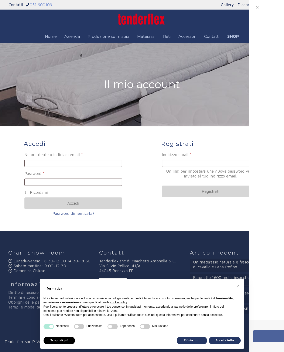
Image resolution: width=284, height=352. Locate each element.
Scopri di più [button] (59, 340)
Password (42, 172)
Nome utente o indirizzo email (61, 154)
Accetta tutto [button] (225, 340)
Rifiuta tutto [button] (192, 340)
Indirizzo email (185, 154)
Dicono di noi (249, 4)
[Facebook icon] (265, 342)
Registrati (210, 191)
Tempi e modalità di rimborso (35, 307)
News (271, 4)
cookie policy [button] (118, 302)
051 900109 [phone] (41, 4)
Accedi (73, 203)
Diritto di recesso (23, 292)
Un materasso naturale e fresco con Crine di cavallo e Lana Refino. (230, 264)
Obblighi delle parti (26, 302)
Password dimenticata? (73, 213)
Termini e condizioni (26, 297)
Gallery (227, 4)
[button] (238, 285)
